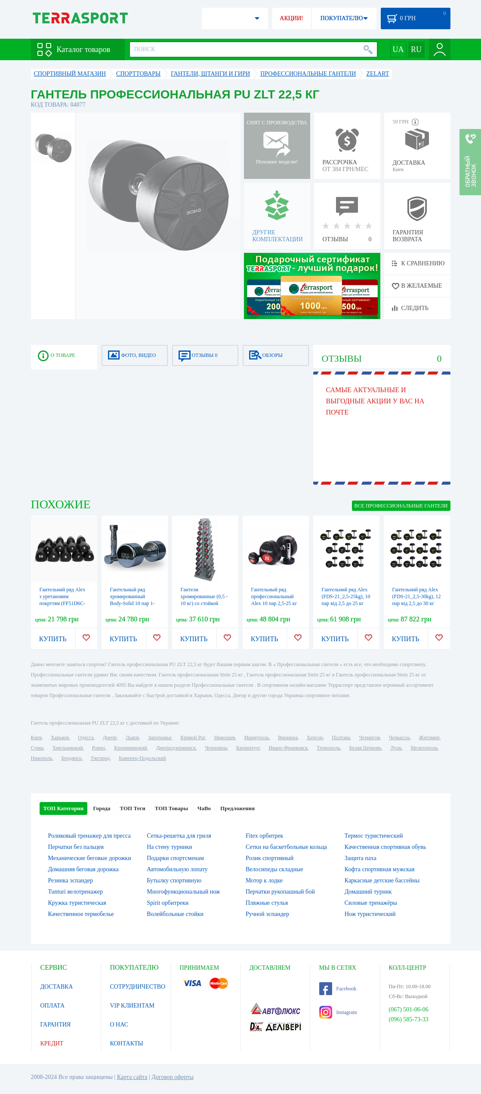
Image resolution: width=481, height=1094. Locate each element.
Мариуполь (256, 737)
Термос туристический (374, 836)
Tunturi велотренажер (75, 891)
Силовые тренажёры (371, 903)
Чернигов (369, 737)
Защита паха (360, 858)
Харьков (60, 737)
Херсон (315, 737)
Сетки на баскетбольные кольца (286, 847)
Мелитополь (424, 748)
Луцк (395, 748)
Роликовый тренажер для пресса (89, 836)
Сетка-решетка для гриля (179, 836)
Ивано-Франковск (288, 748)
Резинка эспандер (70, 880)
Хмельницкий (67, 748)
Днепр (110, 737)
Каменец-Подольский (142, 758)
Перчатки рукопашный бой (280, 891)
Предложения (237, 808)
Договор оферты (172, 1077)
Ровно (98, 748)
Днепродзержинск (176, 748)
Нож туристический (370, 914)
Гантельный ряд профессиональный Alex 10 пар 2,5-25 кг (274, 596)
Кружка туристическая (77, 903)
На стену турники (169, 847)
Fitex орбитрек (264, 836)
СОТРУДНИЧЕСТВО (138, 986)
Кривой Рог (192, 737)
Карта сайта (132, 1077)
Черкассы (399, 737)
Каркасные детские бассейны (382, 880)
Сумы (37, 748)
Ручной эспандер (267, 914)
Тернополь (328, 748)
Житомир (429, 737)
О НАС (119, 1024)
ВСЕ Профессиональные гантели (401, 506)
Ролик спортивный (269, 858)
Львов (132, 737)
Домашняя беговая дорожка (83, 869)
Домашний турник (368, 891)
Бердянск (72, 758)
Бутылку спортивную (174, 880)
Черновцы (216, 748)
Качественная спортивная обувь (385, 847)
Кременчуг (247, 748)
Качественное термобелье (81, 914)
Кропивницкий (130, 748)
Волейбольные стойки (175, 914)
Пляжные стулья (267, 903)
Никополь (41, 758)
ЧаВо (204, 808)
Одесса (85, 737)
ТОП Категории (63, 808)
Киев (36, 737)
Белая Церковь (365, 748)
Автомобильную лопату (177, 869)
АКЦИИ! (291, 18)
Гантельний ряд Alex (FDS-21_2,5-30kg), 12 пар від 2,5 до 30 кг (416, 596)
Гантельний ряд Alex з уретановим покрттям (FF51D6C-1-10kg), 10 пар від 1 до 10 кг (63, 603)
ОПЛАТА (52, 1005)
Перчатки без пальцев (76, 847)
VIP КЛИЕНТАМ (132, 1005)
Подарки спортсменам (175, 858)
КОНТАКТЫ (126, 1043)
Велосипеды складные (274, 869)
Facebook (338, 988)
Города (101, 808)
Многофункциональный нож (183, 891)
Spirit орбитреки (167, 903)
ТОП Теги (132, 808)
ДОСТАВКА (56, 986)
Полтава (341, 737)
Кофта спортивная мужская (380, 869)
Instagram (338, 1012)
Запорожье (159, 737)
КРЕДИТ (52, 1043)
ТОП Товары (171, 808)
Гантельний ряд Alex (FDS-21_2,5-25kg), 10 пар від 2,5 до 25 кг (346, 596)
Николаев (224, 737)
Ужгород (100, 758)
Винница (287, 737)
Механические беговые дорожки (89, 858)
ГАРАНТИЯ (55, 1024)
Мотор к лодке (264, 880)
